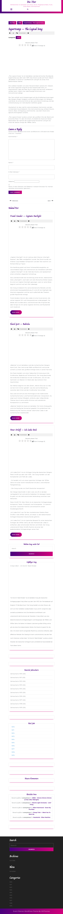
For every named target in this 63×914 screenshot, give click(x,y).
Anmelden (13, 871)
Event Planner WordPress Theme (26, 911)
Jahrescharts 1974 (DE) (18, 689)
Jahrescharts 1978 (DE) (18, 704)
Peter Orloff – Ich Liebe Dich (23, 430)
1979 (19, 23)
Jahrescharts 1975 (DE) (18, 692)
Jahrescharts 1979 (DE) (18, 707)
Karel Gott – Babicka (20, 324)
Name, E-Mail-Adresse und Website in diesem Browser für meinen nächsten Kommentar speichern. (31, 187)
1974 (13, 739)
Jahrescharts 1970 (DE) (18, 674)
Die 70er (31, 2)
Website (11, 181)
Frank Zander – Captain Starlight (25, 216)
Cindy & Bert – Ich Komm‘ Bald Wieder (23, 566)
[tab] (11, 9)
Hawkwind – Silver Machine (41, 817)
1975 (13, 742)
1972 (13, 733)
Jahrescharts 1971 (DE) (17, 677)
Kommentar (13, 136)
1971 (13, 730)
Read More (17, 312)
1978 (13, 752)
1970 (13, 727)
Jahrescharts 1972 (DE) (18, 681)
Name (11, 162)
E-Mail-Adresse (14, 172)
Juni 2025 (12, 860)
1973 (13, 736)
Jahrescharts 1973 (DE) (18, 685)
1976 (13, 746)
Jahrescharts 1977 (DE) (18, 700)
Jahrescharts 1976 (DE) (18, 696)
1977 (13, 749)
